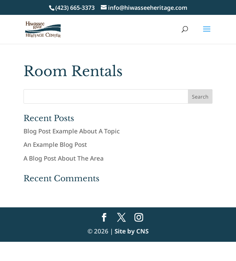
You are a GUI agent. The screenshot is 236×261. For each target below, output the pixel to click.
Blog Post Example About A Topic (71, 131)
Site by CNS (132, 231)
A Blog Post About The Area (63, 158)
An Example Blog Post (55, 144)
